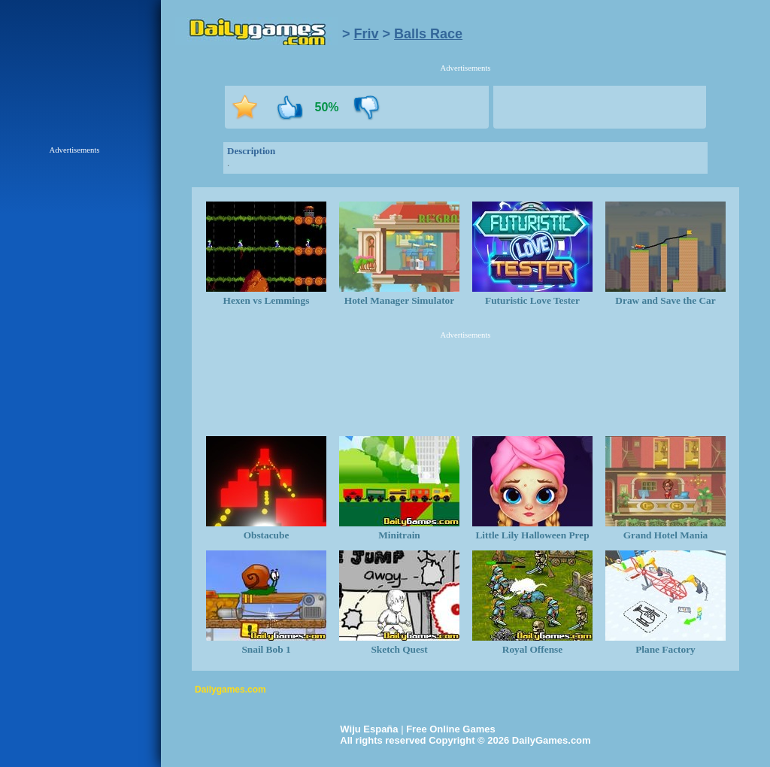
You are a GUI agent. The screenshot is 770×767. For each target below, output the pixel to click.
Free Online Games (451, 729)
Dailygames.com (230, 689)
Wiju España (369, 729)
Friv (366, 33)
